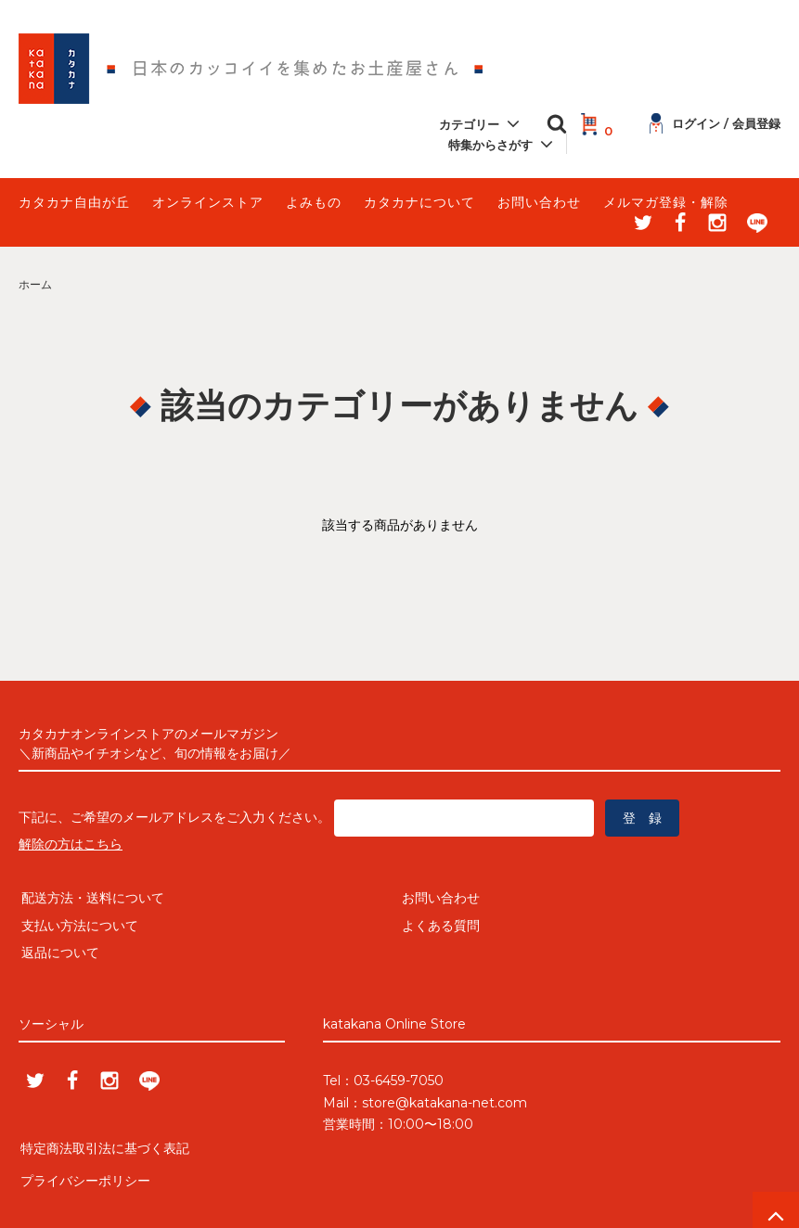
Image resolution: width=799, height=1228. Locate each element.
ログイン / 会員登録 (715, 123)
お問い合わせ (539, 202)
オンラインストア (208, 202)
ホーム (35, 284)
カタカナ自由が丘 (74, 202)
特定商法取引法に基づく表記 (103, 1145)
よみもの (314, 202)
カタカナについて (419, 202)
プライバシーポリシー (83, 1173)
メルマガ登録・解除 (665, 202)
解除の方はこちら (70, 844)
